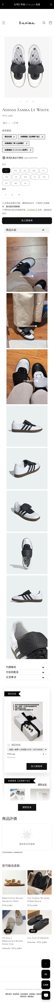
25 (43, 170)
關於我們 (9, 994)
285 (15, 183)
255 (6, 177)
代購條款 (32, 994)
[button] (3, 23)
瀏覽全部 (42, 784)
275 (44, 177)
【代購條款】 (32, 210)
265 (25, 177)
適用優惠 (6, 130)
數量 (4, 189)
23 (6, 170)
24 (25, 170)
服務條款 (31, 996)
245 (34, 170)
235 (15, 170)
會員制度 (16, 994)
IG (45, 974)
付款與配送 (24, 994)
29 (25, 183)
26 (16, 177)
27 (35, 177)
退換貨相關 (40, 994)
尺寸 (4, 164)
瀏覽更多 (27, 807)
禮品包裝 (13, 745)
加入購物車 (27, 220)
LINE (46, 985)
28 (6, 183)
